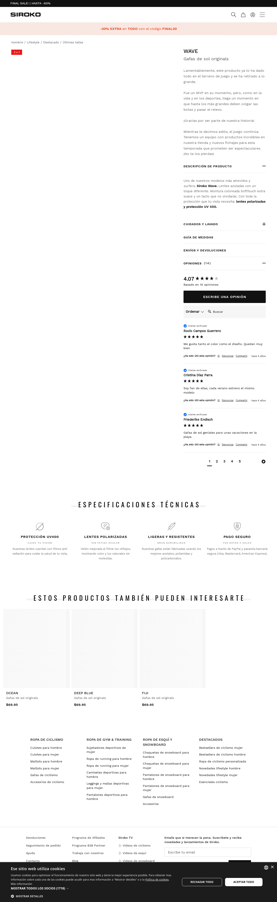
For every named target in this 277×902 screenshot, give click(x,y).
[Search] (233, 14)
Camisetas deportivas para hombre (106, 774)
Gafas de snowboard (158, 797)
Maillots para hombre (46, 761)
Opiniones (208, 263)
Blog (75, 861)
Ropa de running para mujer (108, 765)
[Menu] (262, 14)
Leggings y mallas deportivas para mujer (108, 786)
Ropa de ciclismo (46, 740)
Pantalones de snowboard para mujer (166, 788)
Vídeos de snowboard (136, 861)
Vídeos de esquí (132, 853)
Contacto (33, 861)
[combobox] (266, 867)
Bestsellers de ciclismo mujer (221, 747)
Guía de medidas (198, 237)
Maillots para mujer (44, 768)
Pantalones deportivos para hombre (107, 797)
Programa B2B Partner (88, 845)
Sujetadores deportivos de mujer (106, 750)
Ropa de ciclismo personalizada (222, 761)
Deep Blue (83, 693)
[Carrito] (243, 14)
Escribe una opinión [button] (224, 297)
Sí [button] (218, 356)
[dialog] (138, 882)
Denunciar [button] (228, 356)
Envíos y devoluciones (205, 250)
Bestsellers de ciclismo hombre (222, 754)
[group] (225, 279)
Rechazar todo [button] (201, 882)
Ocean (12, 693)
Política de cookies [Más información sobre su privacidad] (157, 879)
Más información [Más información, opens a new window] (21, 884)
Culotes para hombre (46, 747)
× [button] (272, 867)
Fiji (145, 693)
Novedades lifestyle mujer (218, 775)
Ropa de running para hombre (109, 758)
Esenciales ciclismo (213, 782)
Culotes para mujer (44, 754)
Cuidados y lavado (201, 224)
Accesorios (151, 804)
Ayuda (30, 853)
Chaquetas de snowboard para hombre (166, 755)
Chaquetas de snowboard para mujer (166, 766)
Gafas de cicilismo (44, 775)
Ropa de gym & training (109, 740)
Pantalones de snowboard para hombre (166, 777)
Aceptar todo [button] (243, 882)
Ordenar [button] (195, 311)
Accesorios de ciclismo (47, 782)
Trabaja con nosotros (87, 853)
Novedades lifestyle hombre (219, 768)
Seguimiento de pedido (43, 845)
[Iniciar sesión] (252, 14)
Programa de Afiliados (88, 837)
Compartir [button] (241, 356)
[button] (209, 462)
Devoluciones (35, 837)
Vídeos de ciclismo (134, 845)
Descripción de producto (208, 166)
